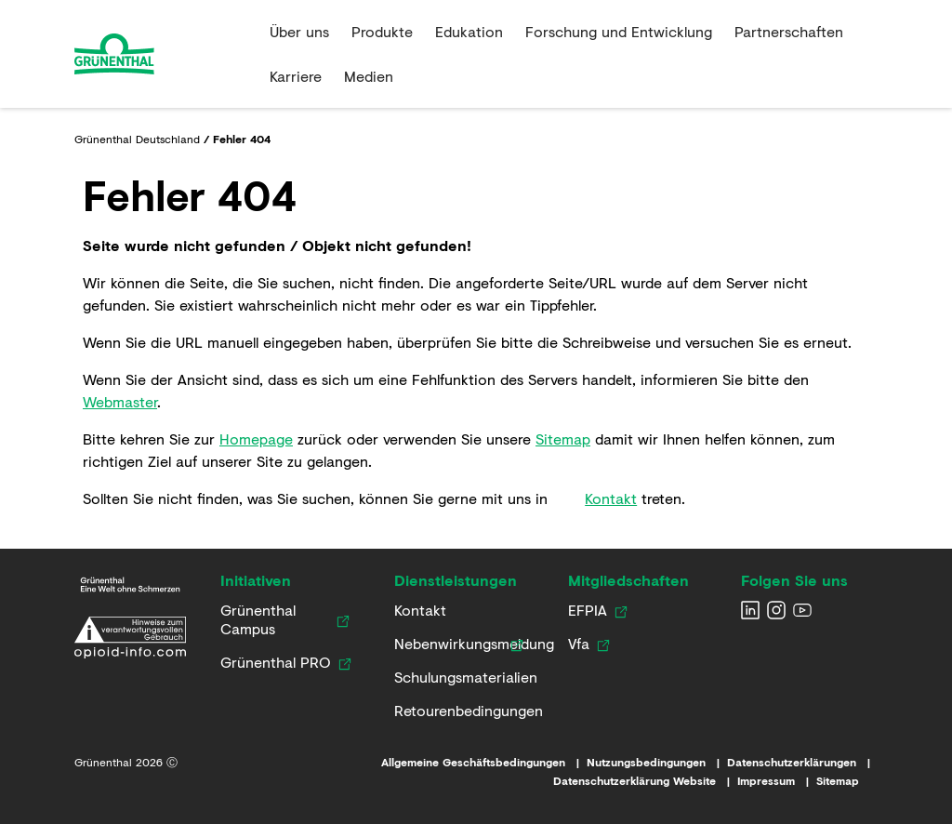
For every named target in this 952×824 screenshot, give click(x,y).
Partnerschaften (788, 31)
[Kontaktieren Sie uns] (420, 610)
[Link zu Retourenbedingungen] (462, 711)
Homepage (256, 438)
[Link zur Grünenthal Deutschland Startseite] (130, 584)
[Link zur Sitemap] (847, 781)
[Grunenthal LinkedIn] (750, 610)
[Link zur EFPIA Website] (587, 610)
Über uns (299, 31)
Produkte (382, 31)
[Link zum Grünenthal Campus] (274, 619)
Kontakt (611, 498)
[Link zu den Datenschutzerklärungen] (802, 762)
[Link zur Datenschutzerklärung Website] (645, 781)
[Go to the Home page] (164, 53)
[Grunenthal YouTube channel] (802, 610)
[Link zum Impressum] (776, 781)
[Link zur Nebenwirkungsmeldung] (448, 644)
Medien (368, 75)
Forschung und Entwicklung (618, 31)
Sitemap (563, 438)
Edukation (469, 31)
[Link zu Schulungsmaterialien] (458, 677)
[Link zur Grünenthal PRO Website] (275, 662)
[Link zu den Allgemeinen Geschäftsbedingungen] (484, 762)
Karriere (296, 75)
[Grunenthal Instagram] (776, 610)
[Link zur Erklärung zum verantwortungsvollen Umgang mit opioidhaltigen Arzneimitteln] (130, 637)
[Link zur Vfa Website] (578, 644)
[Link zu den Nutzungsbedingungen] (657, 762)
